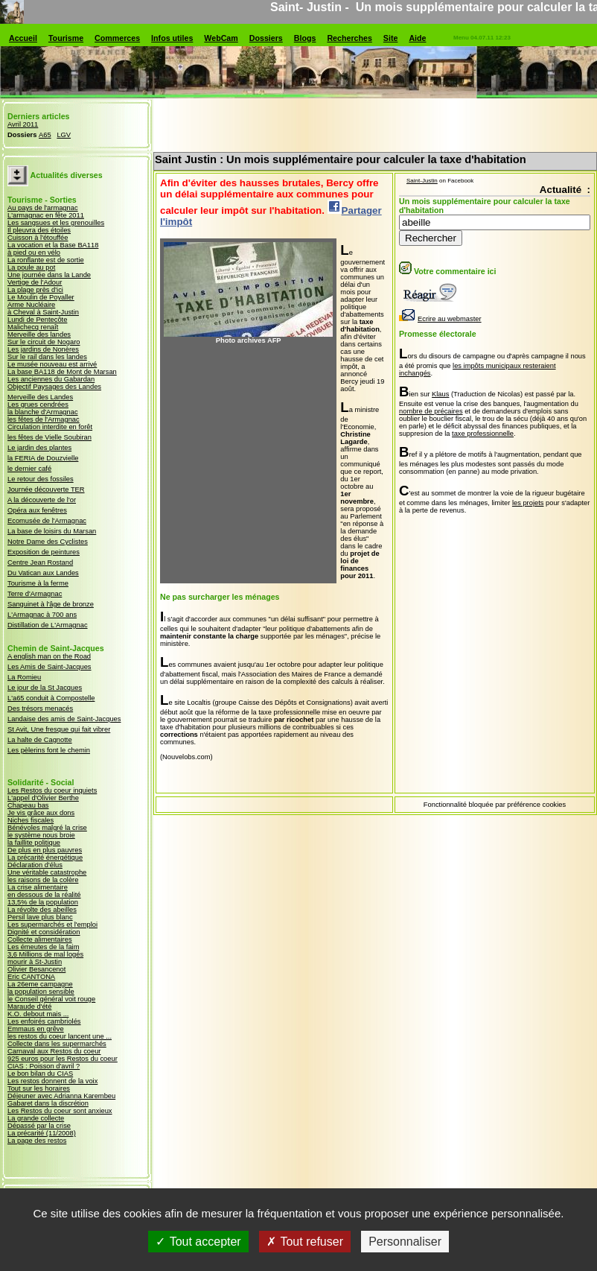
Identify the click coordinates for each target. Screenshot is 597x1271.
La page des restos (36, 1140)
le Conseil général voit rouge (51, 999)
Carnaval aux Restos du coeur (53, 1051)
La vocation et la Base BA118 (52, 245)
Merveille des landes (39, 334)
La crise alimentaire (37, 887)
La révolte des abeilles (42, 909)
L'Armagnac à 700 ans (42, 614)
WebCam (220, 38)
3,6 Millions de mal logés (45, 954)
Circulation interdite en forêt (49, 427)
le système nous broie (41, 835)
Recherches (349, 38)
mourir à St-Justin (34, 962)
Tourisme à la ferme (37, 583)
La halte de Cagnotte (39, 740)
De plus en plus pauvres (44, 850)
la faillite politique (33, 842)
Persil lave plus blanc (40, 917)
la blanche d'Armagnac (42, 412)
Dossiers (266, 38)
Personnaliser (404, 1249)
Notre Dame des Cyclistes (47, 541)
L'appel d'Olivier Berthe (43, 798)
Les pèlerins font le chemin (48, 750)
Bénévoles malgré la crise (47, 827)
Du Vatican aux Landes (43, 573)
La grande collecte (35, 1118)
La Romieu (24, 677)
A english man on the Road (49, 656)
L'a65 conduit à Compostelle (51, 698)
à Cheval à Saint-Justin (43, 312)
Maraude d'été (29, 1006)
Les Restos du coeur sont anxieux (59, 1111)
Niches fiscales (30, 820)
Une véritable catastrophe (46, 872)
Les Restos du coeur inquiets (52, 790)
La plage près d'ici (35, 290)
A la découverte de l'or (41, 500)
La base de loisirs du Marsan (51, 531)
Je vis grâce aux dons (40, 813)
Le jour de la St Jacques (44, 687)
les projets (528, 503)
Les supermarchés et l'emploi (52, 924)
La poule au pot (31, 267)
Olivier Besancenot (36, 969)
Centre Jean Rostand (40, 562)
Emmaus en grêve (35, 1029)
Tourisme (65, 38)
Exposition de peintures (43, 552)
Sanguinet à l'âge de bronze (50, 604)
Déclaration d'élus (35, 865)
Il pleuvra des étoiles (39, 230)
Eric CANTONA (31, 976)
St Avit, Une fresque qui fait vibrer (58, 729)
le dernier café (29, 468)
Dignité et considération (43, 932)
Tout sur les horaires (38, 1088)
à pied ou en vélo (33, 252)
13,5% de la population (42, 902)
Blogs (305, 38)
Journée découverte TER (46, 489)
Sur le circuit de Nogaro (43, 342)
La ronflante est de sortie (45, 260)
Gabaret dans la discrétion (48, 1103)
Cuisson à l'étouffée (37, 237)
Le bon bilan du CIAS (40, 1073)
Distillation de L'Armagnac (47, 625)
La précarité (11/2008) (41, 1133)
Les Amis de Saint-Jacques (49, 667)
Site (390, 38)
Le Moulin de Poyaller (40, 297)
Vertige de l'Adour (34, 282)
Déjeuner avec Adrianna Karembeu (61, 1096)
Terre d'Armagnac (34, 594)
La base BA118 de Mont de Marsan (62, 371)
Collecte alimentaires (39, 939)
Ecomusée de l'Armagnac (46, 520)
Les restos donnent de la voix (52, 1081)
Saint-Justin (422, 180)
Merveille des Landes (40, 397)
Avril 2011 (22, 124)
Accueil (23, 38)
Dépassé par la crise (39, 1125)
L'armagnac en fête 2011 (45, 215)
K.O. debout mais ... (37, 1014)
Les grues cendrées (37, 404)
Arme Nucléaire (31, 304)
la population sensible (40, 991)
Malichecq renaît (32, 327)
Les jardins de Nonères (43, 349)
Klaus (440, 394)
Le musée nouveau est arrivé (52, 364)
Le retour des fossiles (40, 479)
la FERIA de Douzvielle (42, 458)
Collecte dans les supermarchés (56, 1043)
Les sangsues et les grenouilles (55, 222)
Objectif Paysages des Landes (54, 386)
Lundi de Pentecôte (37, 319)
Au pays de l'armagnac (42, 208)
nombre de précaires (431, 411)
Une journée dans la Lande (49, 275)
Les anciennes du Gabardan (51, 379)
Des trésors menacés (40, 708)
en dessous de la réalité (44, 894)
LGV (64, 135)
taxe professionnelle (483, 433)
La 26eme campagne (40, 984)
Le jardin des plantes (39, 447)
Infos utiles (172, 38)
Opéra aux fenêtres (37, 510)
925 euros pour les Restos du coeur (62, 1058)
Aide (417, 38)
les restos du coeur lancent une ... (59, 1036)
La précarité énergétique (45, 857)
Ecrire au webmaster (440, 319)
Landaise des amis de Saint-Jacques (64, 719)
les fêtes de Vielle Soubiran (49, 437)
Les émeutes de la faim (43, 947)
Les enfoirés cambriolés (44, 1021)
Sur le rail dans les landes (47, 357)
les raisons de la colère (42, 880)
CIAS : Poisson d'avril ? (43, 1066)
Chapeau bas (28, 805)
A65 (45, 135)
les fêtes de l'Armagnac (43, 419)
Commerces (117, 38)
